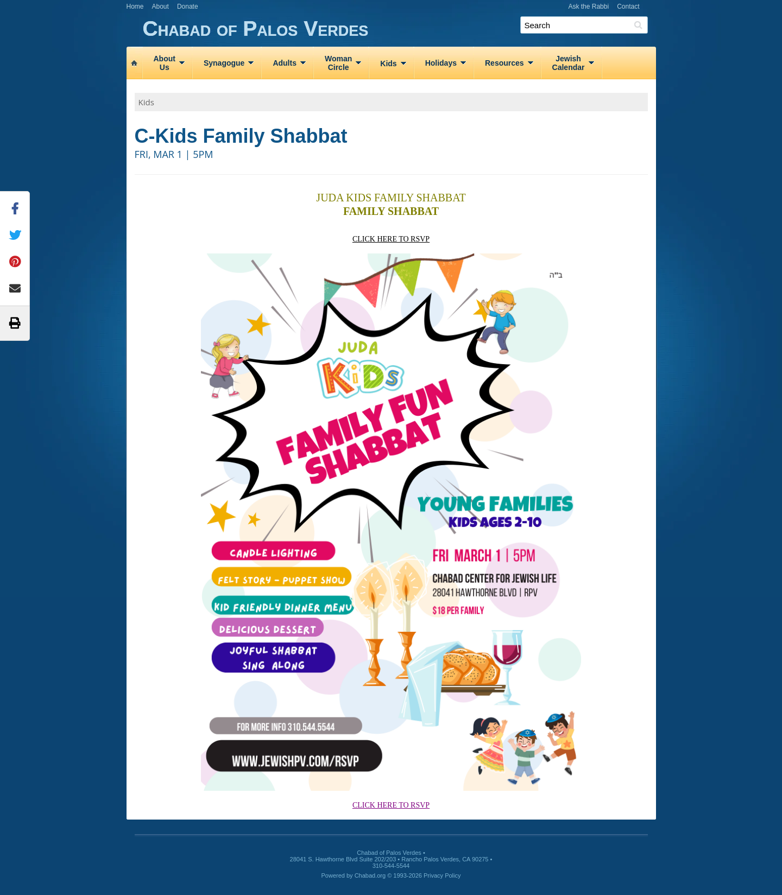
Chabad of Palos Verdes (399, 29)
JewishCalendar (568, 63)
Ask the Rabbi (588, 6)
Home (135, 6)
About (160, 6)
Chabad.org (370, 875)
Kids (388, 63)
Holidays (441, 63)
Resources (504, 63)
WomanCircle (338, 63)
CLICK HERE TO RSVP (391, 239)
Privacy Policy (442, 875)
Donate (187, 6)
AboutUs (164, 63)
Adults (285, 63)
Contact (628, 6)
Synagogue (224, 63)
